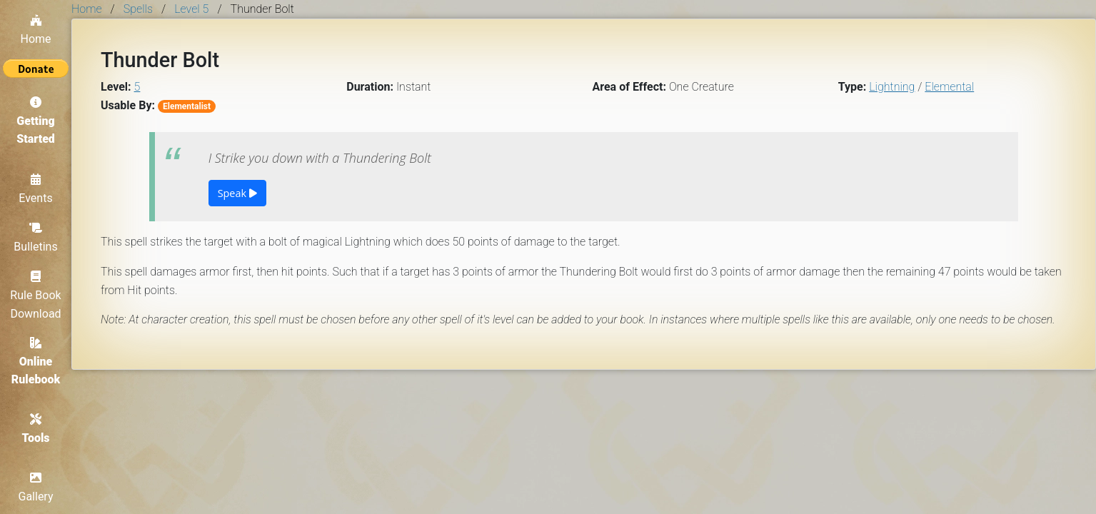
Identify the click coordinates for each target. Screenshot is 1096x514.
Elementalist (187, 106)
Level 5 (191, 9)
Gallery (36, 487)
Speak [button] (237, 193)
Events (35, 189)
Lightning (892, 87)
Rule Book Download (35, 295)
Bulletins (35, 237)
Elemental (949, 87)
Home (35, 30)
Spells (138, 9)
